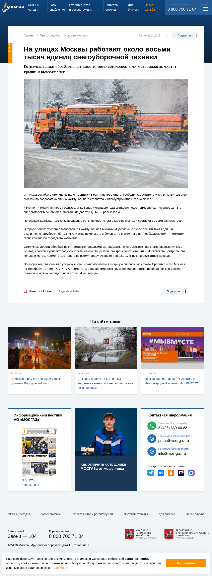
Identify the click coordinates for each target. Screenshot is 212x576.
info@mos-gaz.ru (172, 454)
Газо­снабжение (51, 514)
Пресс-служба (195, 514)
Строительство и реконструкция (92, 514)
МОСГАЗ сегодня (19, 514)
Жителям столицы (136, 514)
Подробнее (59, 567)
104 (33, 536)
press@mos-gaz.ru (173, 441)
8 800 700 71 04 (182, 9)
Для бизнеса (167, 514)
